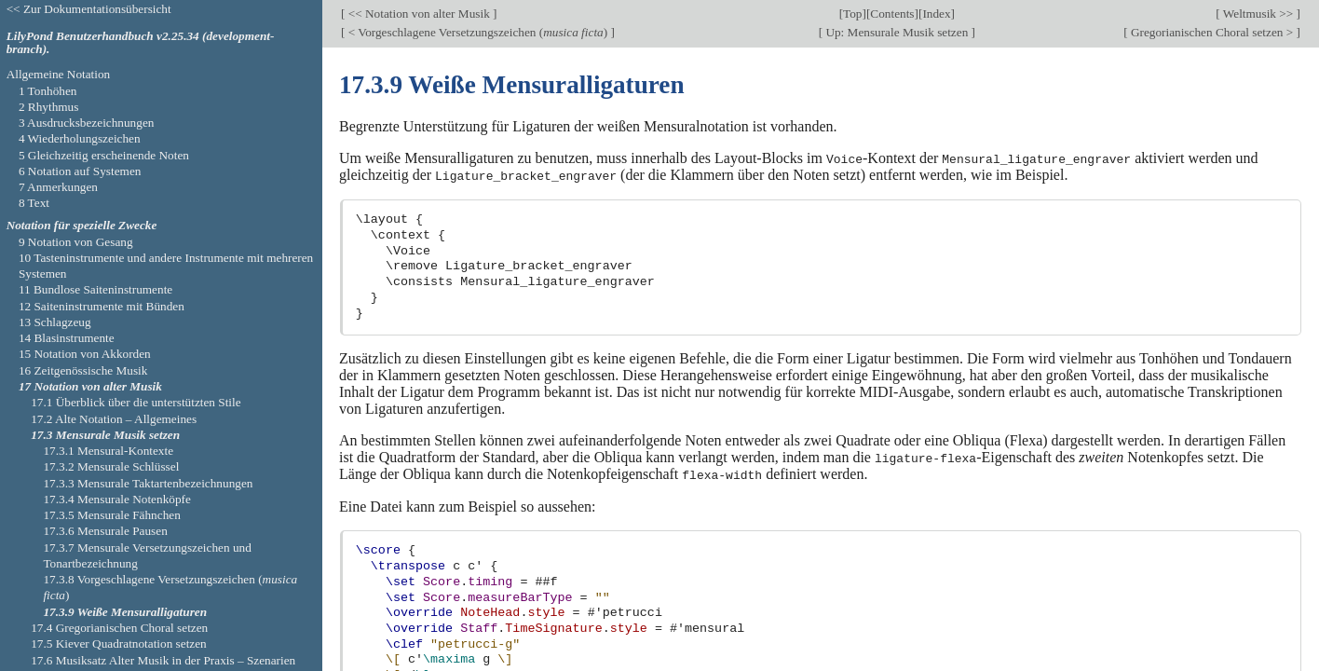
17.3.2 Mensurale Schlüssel (111, 466)
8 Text (34, 203)
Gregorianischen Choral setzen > (1212, 32)
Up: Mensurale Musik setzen (897, 32)
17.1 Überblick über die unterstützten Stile (135, 402)
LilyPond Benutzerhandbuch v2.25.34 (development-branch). (141, 43)
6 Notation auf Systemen (80, 171)
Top (852, 14)
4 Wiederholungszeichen (80, 138)
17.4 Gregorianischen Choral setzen (119, 628)
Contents (892, 14)
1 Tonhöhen (48, 91)
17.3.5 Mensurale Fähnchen (111, 515)
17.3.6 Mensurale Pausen (105, 531)
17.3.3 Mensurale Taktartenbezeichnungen (147, 483)
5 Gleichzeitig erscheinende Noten (104, 155)
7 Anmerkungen (58, 187)
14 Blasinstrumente (67, 338)
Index (936, 14)
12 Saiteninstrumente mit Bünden (101, 306)
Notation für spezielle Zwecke (82, 225)
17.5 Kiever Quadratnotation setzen (119, 643)
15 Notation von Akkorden (85, 354)
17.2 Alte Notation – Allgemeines (114, 419)
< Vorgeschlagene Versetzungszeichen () (477, 32)
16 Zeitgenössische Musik (83, 370)
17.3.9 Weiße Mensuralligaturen (125, 612)
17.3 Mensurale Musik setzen (105, 435)
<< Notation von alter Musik (419, 14)
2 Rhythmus (49, 107)
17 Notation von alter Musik (90, 386)
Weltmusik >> (1258, 14)
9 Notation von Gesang (76, 242)
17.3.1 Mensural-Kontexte (108, 451)
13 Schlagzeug (55, 322)
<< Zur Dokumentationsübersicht (89, 9)
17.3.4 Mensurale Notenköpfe (116, 499)
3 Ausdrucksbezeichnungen (87, 123)
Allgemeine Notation (59, 74)
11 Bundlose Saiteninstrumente (95, 289)
